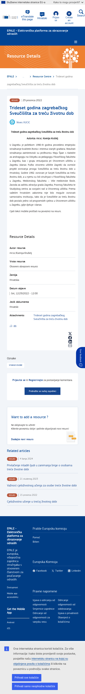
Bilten (36, 541)
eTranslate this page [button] (27, 18)
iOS (8, 628)
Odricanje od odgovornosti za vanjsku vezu (41, 617)
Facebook (41, 570)
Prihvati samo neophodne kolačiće (35, 686)
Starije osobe (15, 365)
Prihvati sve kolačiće (27, 677)
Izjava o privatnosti (68, 613)
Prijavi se (56, 16)
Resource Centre (42, 76)
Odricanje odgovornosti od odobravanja (66, 604)
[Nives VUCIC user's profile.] (23, 122)
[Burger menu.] (75, 42)
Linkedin (76, 570)
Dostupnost (12, 587)
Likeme (12, 326)
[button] (42, 15)
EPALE (10, 76)
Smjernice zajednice (43, 608)
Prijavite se (18, 380)
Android (10, 622)
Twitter (59, 570)
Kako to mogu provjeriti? (68, 2)
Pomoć (36, 537)
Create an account (69, 18)
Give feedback (80, 355)
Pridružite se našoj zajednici (42, 391)
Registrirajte (36, 380)
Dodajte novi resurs (22, 439)
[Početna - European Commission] (12, 17)
